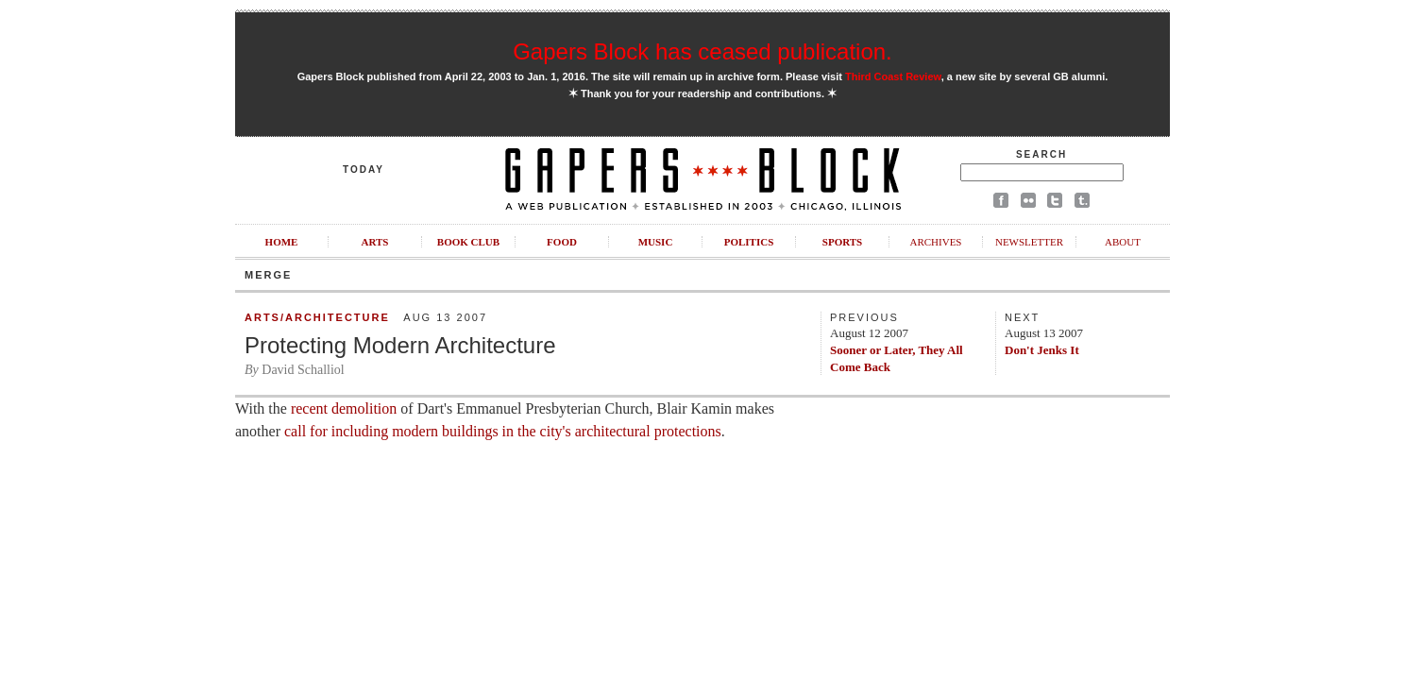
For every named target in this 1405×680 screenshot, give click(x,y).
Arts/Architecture (317, 317)
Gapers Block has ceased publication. (702, 51)
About (1123, 241)
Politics (749, 241)
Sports (842, 241)
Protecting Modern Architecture (400, 345)
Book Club (468, 241)
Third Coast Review (893, 76)
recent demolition (344, 408)
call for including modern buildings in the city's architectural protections (502, 431)
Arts (375, 241)
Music (655, 241)
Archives (935, 241)
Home (281, 241)
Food (562, 241)
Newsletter (1029, 241)
